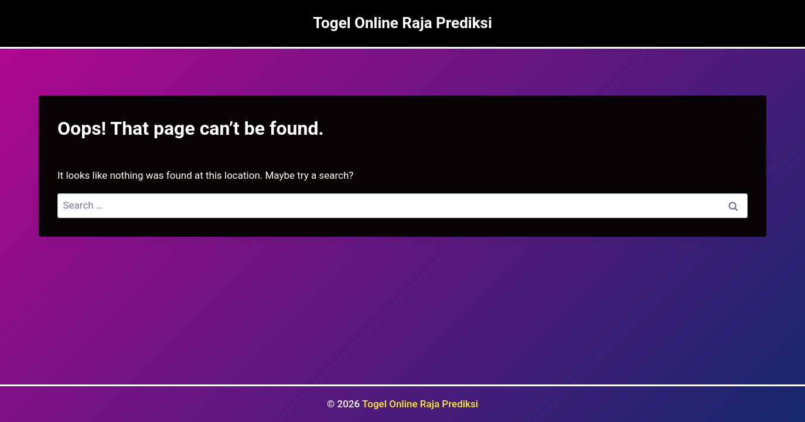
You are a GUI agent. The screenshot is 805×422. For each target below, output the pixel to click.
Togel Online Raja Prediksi (420, 404)
